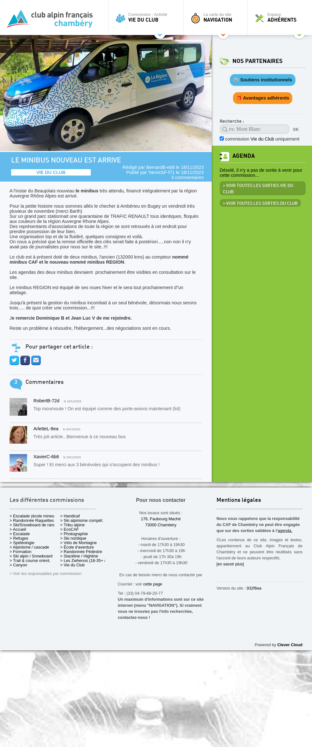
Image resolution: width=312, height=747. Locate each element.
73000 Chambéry (160, 524)
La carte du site (217, 17)
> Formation (21, 551)
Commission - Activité (147, 17)
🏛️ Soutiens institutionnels (262, 79)
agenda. (285, 530)
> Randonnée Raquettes (32, 520)
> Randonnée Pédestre (81, 551)
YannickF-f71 (161, 172)
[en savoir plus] (230, 564)
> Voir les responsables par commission (46, 573)
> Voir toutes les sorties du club (260, 203)
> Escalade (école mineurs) (34, 516)
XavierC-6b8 (46, 456)
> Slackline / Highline (79, 556)
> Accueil (18, 529)
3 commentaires (187, 177)
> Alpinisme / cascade (29, 547)
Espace (281, 17)
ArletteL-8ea (45, 428)
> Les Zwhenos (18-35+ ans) (86, 560)
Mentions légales (238, 500)
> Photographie (74, 533)
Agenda (243, 156)
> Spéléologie (22, 542)
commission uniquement (262, 139)
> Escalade (20, 533)
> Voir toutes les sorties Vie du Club (258, 188)
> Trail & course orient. (30, 560)
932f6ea (254, 588)
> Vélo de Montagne (78, 542)
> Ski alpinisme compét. (81, 520)
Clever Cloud (289, 644)
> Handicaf (70, 516)
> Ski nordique (73, 538)
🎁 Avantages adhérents (262, 97)
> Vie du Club (72, 565)
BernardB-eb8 (160, 167)
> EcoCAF (69, 529)
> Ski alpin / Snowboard (31, 556)
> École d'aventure (77, 547)
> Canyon (18, 565)
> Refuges (19, 538)
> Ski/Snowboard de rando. (34, 524)
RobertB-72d (46, 400)
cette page (152, 584)
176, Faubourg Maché (161, 518)
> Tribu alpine (72, 524)
